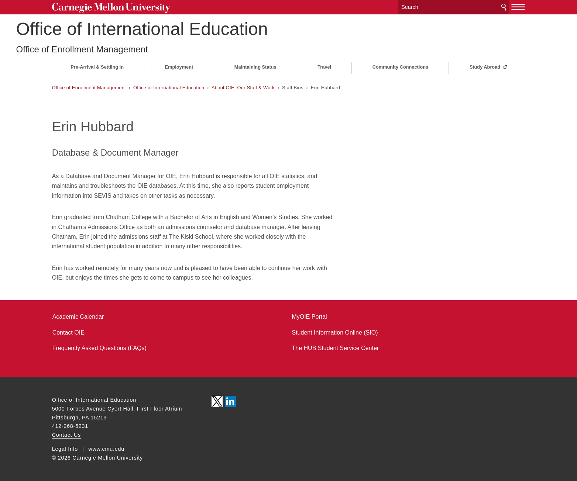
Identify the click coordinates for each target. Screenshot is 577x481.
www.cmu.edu (106, 449)
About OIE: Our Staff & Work (244, 87)
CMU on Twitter (217, 401)
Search (504, 7)
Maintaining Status (255, 67)
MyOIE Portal (309, 317)
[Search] (453, 7)
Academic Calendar (78, 317)
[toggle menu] (518, 6)
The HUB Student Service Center (335, 348)
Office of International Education (178, 29)
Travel (324, 67)
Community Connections (400, 67)
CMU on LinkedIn (230, 401)
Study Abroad (486, 67)
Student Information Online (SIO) (335, 332)
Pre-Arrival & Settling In (97, 67)
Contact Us (66, 435)
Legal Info (65, 449)
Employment (179, 67)
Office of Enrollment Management (118, 49)
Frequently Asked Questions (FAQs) (99, 348)
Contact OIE (68, 332)
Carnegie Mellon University (111, 8)
